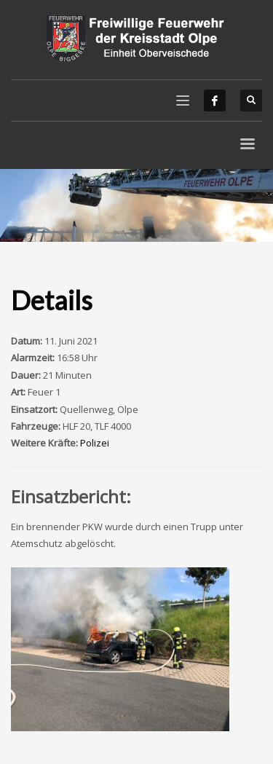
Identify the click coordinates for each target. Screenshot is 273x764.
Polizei (94, 442)
